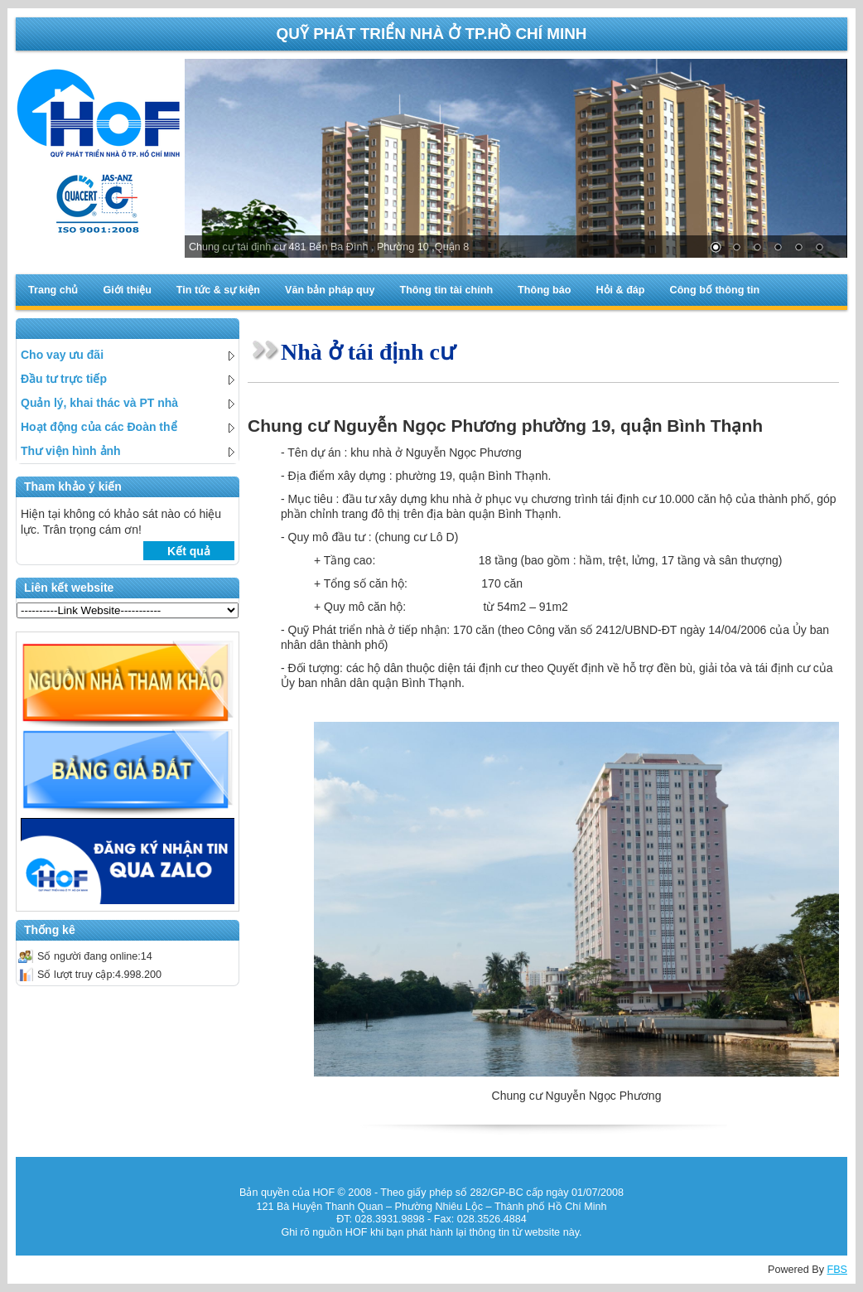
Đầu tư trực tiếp (127, 378)
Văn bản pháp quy (329, 290)
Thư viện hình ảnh (127, 450)
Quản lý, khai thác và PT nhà (127, 402)
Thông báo (544, 290)
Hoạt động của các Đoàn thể (127, 426)
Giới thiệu (127, 290)
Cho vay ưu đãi (127, 354)
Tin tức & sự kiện (218, 290)
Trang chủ (53, 290)
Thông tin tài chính (446, 290)
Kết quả (188, 551)
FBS (837, 1269)
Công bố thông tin (715, 290)
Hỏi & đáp (619, 290)
